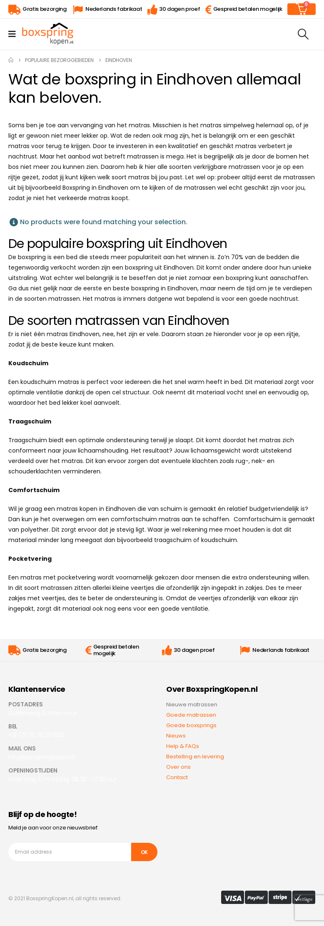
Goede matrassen (191, 715)
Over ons (178, 767)
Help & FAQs (182, 746)
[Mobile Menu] (14, 34)
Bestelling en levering (195, 756)
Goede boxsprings (191, 725)
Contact (177, 777)
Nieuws (176, 736)
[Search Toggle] (303, 34)
